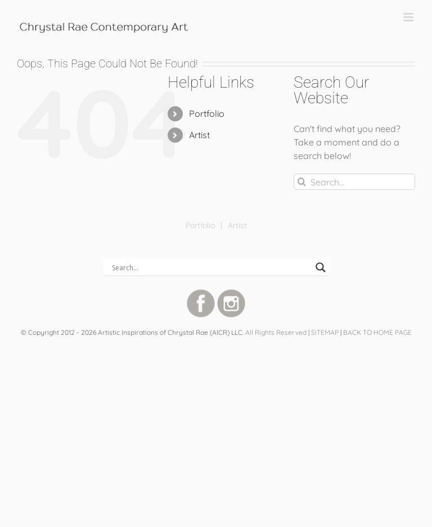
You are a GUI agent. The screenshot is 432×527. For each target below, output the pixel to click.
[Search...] (354, 182)
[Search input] (211, 267)
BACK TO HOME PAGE (377, 332)
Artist (199, 134)
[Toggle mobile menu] (409, 17)
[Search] (302, 182)
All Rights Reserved (276, 332)
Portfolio (206, 113)
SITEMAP (325, 332)
